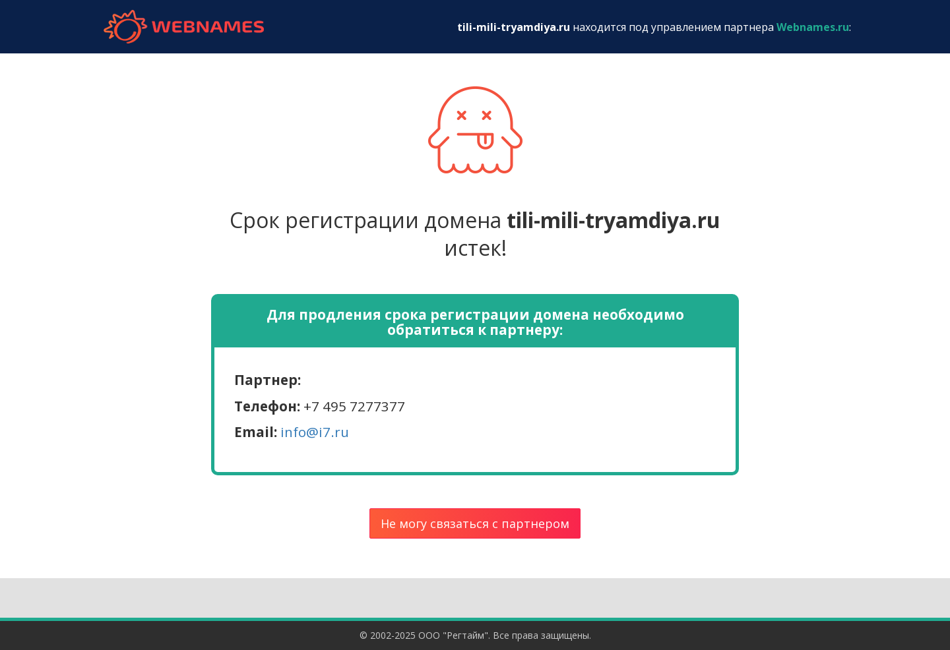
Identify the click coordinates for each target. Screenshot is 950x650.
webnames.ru (183, 27)
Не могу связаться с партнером (475, 523)
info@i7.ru (314, 432)
